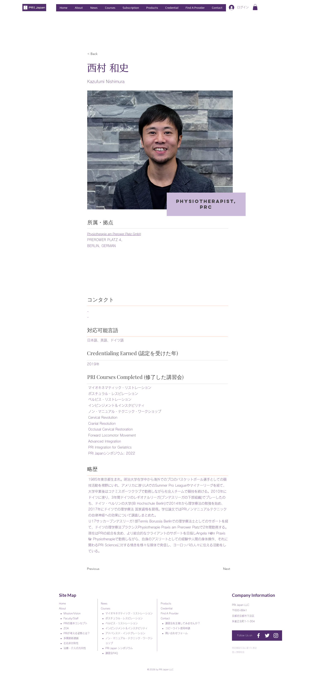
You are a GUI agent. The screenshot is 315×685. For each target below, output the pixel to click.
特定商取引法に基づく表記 (244, 648)
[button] (79, 7)
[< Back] (101, 54)
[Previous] (100, 569)
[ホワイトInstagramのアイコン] (276, 635)
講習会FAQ (111, 653)
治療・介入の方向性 (76, 648)
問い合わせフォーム (178, 633)
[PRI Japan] (258, 635)
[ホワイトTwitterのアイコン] (267, 635)
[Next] (219, 569)
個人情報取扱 (238, 652)
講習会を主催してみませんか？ (184, 623)
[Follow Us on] (245, 635)
